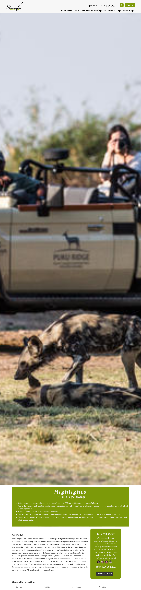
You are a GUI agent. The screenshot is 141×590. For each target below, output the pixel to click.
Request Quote (105, 574)
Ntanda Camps (114, 10)
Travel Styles (79, 10)
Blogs (131, 10)
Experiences (66, 10)
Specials (103, 10)
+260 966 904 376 (98, 6)
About (125, 10)
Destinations (92, 10)
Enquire (129, 5)
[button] (67, 10)
